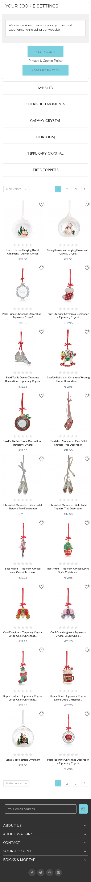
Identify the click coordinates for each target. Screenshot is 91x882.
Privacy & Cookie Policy (45, 61)
